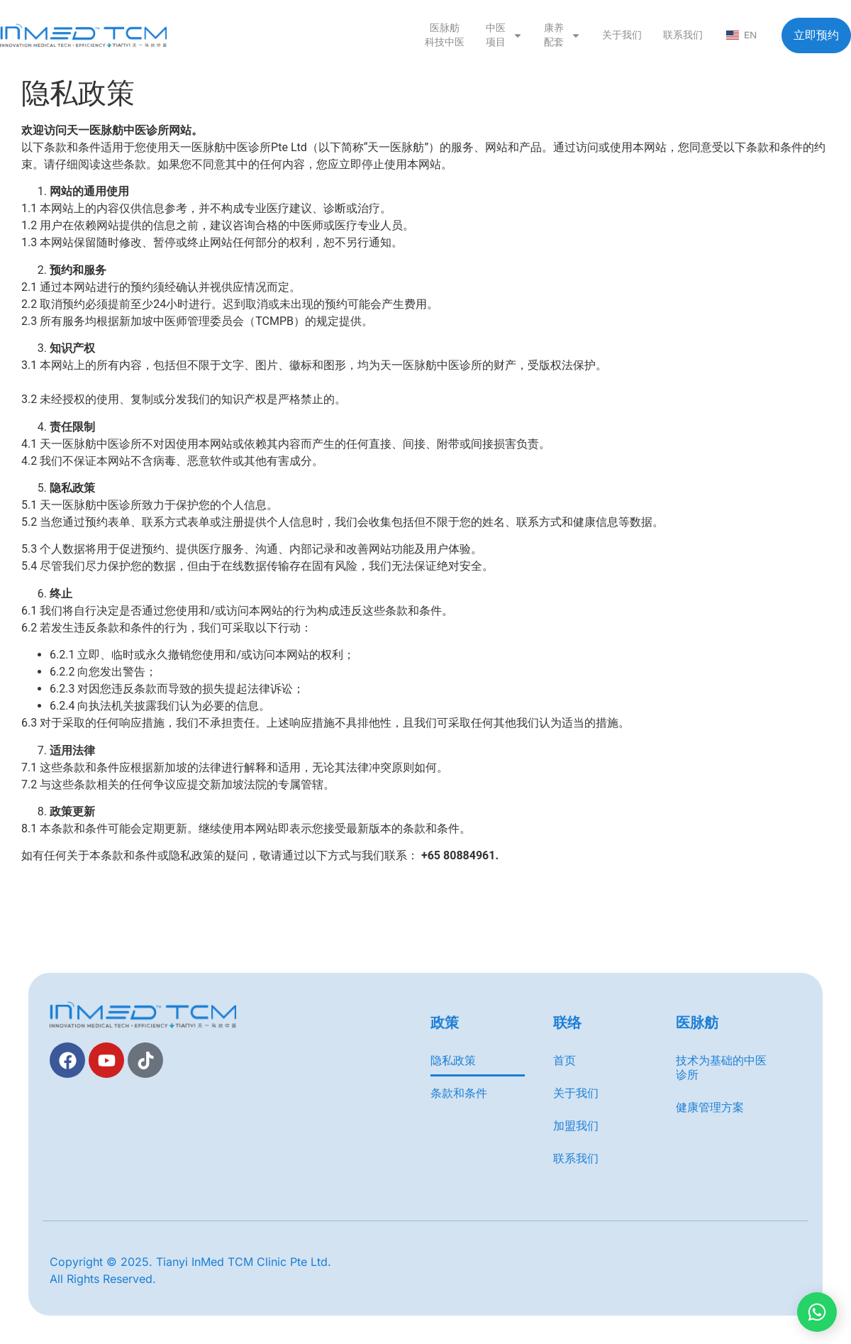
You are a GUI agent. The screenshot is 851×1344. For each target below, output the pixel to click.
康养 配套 (562, 35)
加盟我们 (576, 1125)
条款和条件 (458, 1093)
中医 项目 (504, 35)
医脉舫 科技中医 (445, 35)
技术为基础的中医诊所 (721, 1067)
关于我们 (622, 35)
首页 (564, 1060)
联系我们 (683, 35)
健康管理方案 (710, 1107)
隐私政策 (453, 1060)
